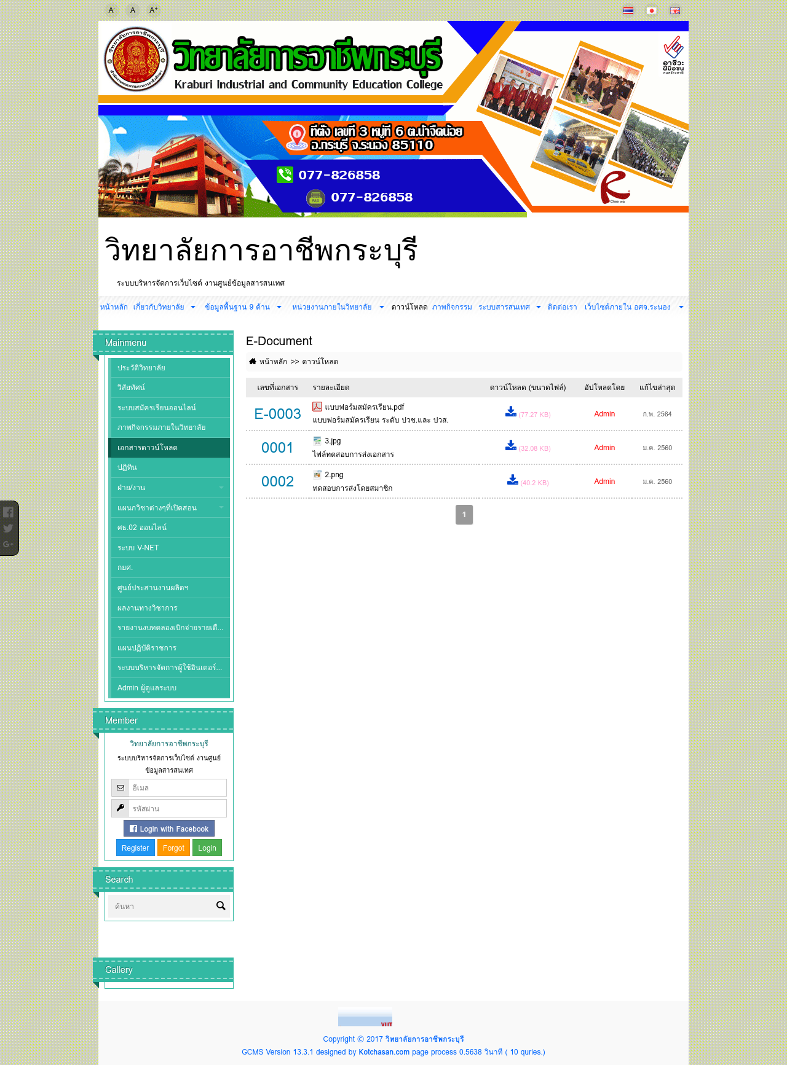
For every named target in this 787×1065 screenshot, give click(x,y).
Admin (604, 413)
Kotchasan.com (383, 1052)
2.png (334, 474)
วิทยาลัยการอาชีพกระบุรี (261, 250)
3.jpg (333, 441)
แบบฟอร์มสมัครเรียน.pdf (364, 407)
